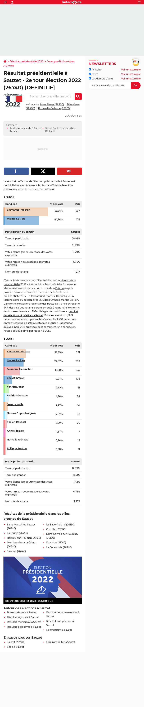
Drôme (9, 65)
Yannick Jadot (15, 386)
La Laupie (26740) (17, 533)
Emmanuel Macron (18, 209)
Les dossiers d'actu (101, 78)
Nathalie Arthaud (17, 439)
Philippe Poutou (17, 448)
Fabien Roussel (16, 422)
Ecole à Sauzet (15, 646)
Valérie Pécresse (17, 395)
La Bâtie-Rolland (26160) (60, 524)
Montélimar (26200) (52, 104)
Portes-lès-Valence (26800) (54, 108)
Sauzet (48, 128)
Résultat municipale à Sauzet (24, 622)
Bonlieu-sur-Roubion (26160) (24, 537)
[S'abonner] (115, 85)
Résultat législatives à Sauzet (24, 626)
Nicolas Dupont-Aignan (21, 413)
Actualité (95, 69)
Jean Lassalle (15, 404)
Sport (93, 74)
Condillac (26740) (56, 529)
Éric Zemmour (15, 377)
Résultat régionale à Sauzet (23, 617)
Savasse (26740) (16, 551)
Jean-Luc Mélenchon (20, 369)
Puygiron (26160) (56, 542)
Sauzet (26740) (15, 642)
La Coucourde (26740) (59, 547)
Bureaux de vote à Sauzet (22, 612)
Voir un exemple (131, 69)
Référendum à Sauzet (59, 629)
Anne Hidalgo (15, 430)
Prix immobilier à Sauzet (60, 642)
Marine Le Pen (16, 218)
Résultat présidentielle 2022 (26, 61)
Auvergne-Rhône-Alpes (61, 61)
